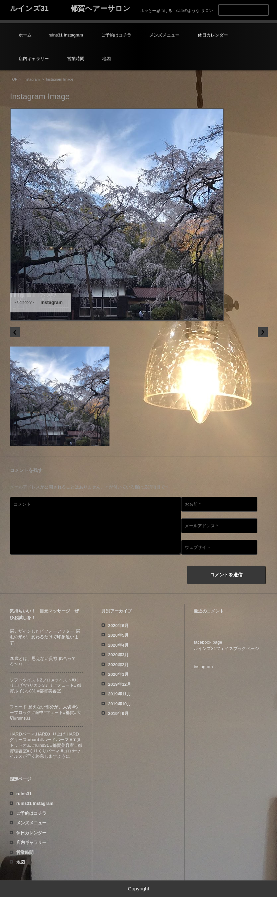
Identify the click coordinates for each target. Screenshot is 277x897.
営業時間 (75, 58)
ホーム (25, 34)
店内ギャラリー (34, 58)
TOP (13, 79)
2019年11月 (119, 693)
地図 (106, 58)
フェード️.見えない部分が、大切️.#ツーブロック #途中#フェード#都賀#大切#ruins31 (45, 712)
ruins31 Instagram (65, 34)
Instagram (32, 79)
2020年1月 (118, 674)
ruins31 (24, 793)
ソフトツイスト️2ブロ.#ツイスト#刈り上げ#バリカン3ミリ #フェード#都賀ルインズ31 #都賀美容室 (45, 685)
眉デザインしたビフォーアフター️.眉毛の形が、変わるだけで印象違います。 (45, 637)
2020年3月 (118, 654)
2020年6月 (118, 625)
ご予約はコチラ (116, 34)
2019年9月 (118, 713)
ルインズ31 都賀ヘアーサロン (70, 8)
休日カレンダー (213, 34)
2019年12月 (119, 684)
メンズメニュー (164, 34)
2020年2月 (118, 664)
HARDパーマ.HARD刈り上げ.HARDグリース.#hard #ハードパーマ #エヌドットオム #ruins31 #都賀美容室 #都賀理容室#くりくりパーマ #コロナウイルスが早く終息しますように (46, 745)
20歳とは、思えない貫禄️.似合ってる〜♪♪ (43, 661)
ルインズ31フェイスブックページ (226, 648)
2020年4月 (118, 645)
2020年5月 (118, 635)
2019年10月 (119, 703)
